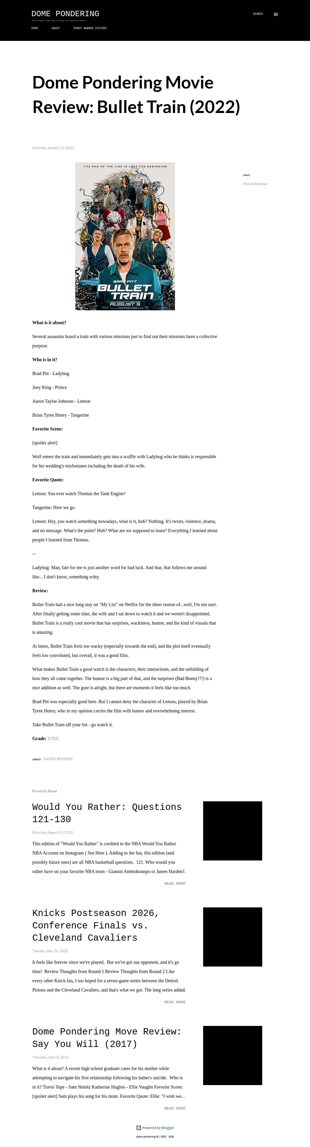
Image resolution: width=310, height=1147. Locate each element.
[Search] (258, 14)
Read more (175, 884)
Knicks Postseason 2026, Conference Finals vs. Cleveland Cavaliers (96, 925)
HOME (34, 28)
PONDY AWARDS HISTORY (90, 28)
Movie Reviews (255, 183)
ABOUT (56, 28)
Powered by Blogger (155, 1128)
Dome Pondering (65, 14)
